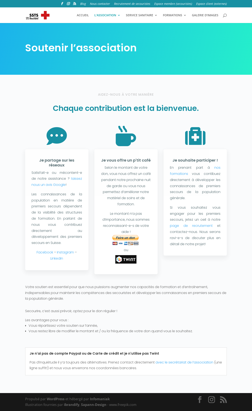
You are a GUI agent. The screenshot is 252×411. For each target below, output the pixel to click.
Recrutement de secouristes (132, 4)
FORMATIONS (172, 15)
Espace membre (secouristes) (173, 4)
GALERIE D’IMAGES (205, 15)
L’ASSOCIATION (105, 15)
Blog (83, 4)
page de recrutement (191, 225)
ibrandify (71, 404)
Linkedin (56, 258)
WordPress (56, 399)
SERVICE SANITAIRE (139, 15)
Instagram (65, 252)
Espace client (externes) (211, 4)
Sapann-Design (93, 404)
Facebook (45, 252)
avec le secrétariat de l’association (184, 362)
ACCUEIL (83, 15)
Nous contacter (100, 4)
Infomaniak (100, 399)
